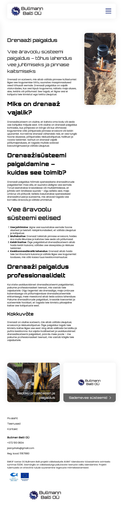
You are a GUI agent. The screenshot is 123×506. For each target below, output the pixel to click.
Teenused (14, 423)
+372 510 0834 (15, 442)
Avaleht (12, 418)
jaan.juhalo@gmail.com (20, 448)
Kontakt (12, 429)
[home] (27, 11)
